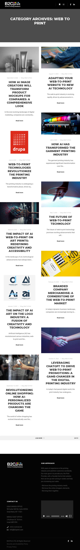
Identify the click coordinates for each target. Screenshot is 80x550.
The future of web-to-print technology (60, 220)
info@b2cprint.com (15, 529)
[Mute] (67, 516)
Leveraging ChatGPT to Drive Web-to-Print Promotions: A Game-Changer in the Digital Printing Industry (60, 373)
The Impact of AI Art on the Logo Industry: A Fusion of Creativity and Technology (19, 319)
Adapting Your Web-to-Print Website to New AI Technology (60, 83)
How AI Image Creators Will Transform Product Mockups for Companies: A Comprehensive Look (19, 94)
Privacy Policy (11, 547)
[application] (57, 509)
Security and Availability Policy (17, 544)
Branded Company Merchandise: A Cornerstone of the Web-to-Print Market (60, 295)
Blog (22, 78)
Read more (19, 121)
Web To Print (28, 78)
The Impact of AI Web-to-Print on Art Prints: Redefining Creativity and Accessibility (19, 242)
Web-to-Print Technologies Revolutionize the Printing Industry (19, 171)
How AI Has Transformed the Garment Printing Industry (60, 149)
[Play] (44, 516)
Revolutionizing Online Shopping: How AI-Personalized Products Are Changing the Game (19, 400)
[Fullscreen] (70, 516)
